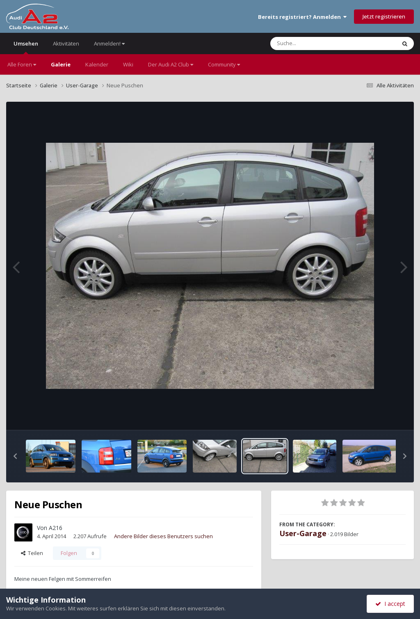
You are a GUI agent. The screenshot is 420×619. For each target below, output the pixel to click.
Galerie (61, 64)
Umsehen (26, 47)
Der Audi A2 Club (170, 64)
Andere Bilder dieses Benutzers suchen (163, 536)
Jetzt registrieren (384, 16)
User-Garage (302, 533)
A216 (55, 528)
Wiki (128, 64)
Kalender (96, 64)
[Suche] (316, 43)
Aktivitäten (66, 43)
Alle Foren (21, 64)
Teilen (32, 553)
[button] (15, 456)
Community (224, 64)
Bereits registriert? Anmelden (302, 17)
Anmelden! (109, 43)
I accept (390, 604)
